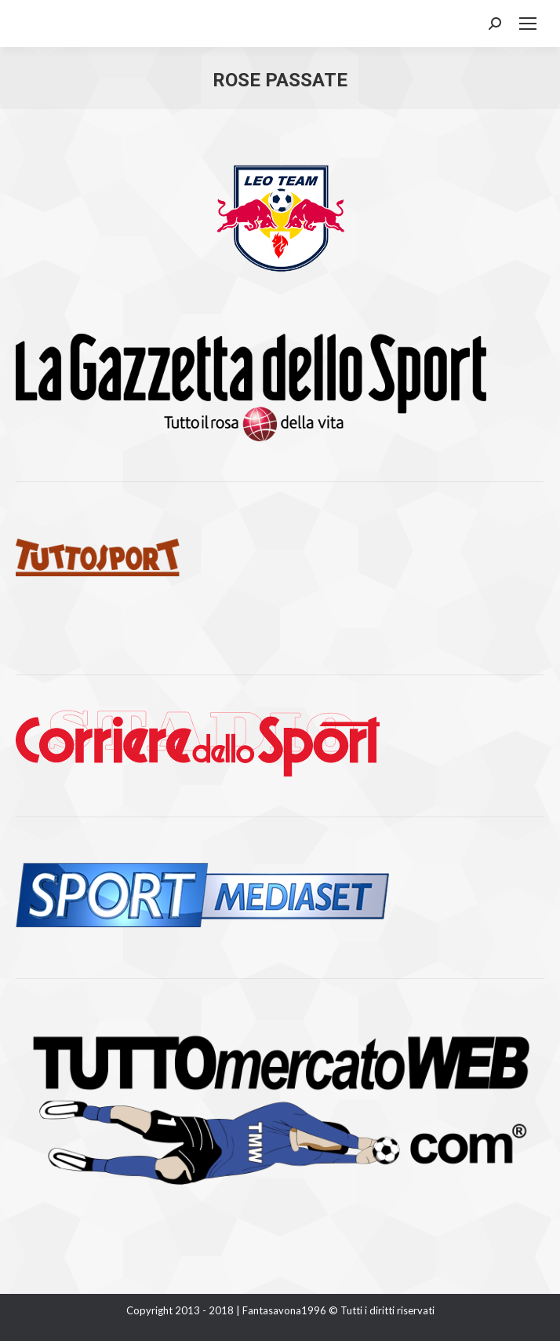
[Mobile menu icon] (528, 24)
